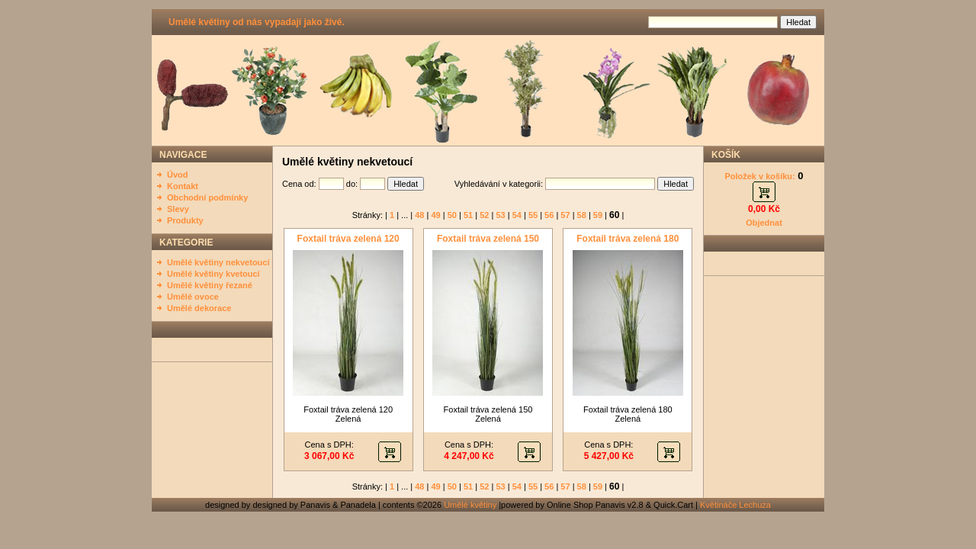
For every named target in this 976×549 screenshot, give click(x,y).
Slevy (178, 209)
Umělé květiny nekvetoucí (218, 262)
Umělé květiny (470, 504)
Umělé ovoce (193, 296)
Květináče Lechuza (735, 504)
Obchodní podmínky (207, 197)
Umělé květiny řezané (209, 285)
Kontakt (182, 186)
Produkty (185, 220)
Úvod (177, 174)
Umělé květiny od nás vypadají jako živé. (257, 22)
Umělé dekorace (199, 308)
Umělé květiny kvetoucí (213, 273)
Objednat (764, 222)
